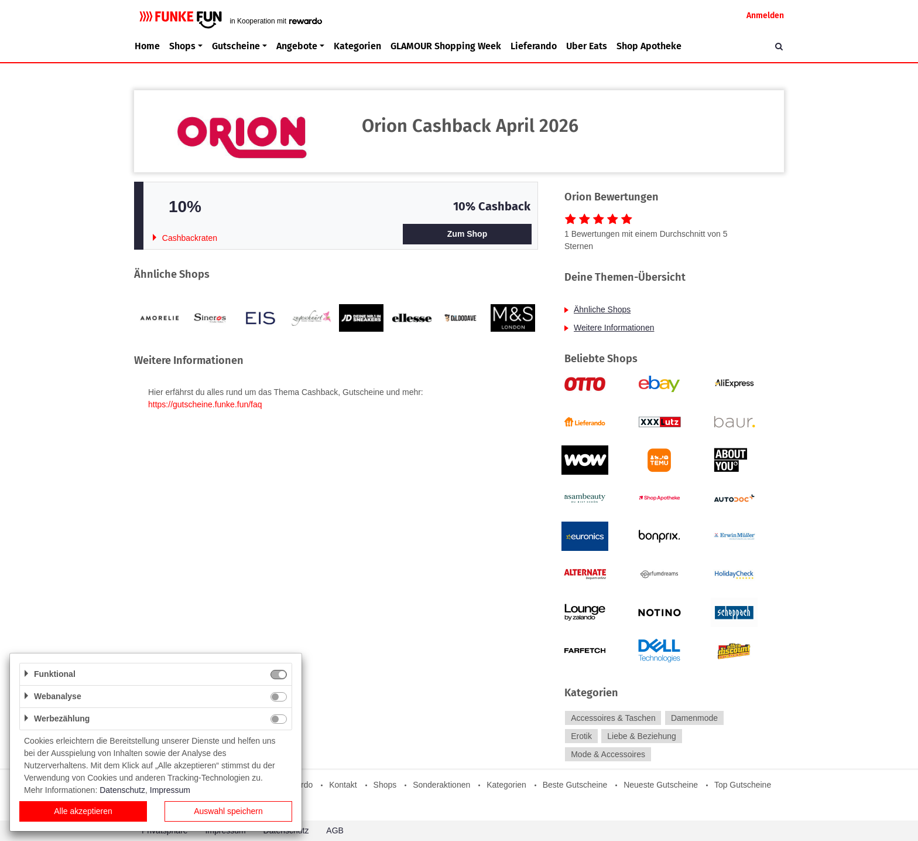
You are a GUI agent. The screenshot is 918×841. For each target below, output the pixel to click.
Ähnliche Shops (602, 309)
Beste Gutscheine (575, 784)
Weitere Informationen (614, 327)
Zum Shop (467, 234)
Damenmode (694, 718)
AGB (335, 830)
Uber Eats (586, 46)
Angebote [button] (296, 46)
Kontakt (343, 784)
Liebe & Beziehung (641, 736)
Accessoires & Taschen (613, 718)
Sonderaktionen (441, 784)
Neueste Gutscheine (661, 784)
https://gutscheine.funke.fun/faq (205, 404)
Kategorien (357, 46)
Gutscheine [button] (236, 46)
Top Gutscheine (742, 784)
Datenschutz (122, 790)
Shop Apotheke (648, 46)
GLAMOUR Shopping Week (446, 46)
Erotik (581, 736)
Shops (385, 784)
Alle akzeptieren (83, 811)
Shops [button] (182, 46)
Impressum (170, 790)
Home (147, 46)
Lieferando (534, 46)
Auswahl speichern (228, 811)
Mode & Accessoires (608, 754)
